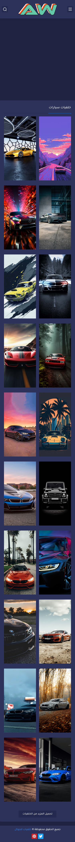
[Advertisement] (37, 59)
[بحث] (5, 9)
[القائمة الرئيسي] (70, 9)
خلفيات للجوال (23, 829)
